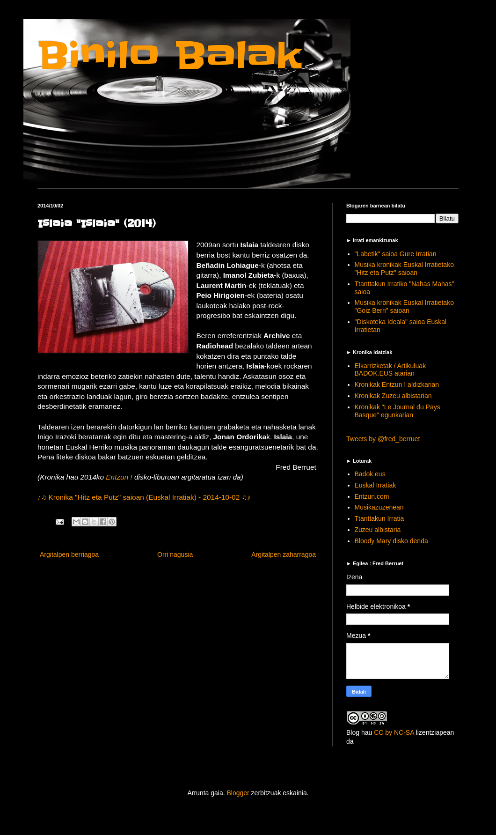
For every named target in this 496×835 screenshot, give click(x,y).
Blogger (237, 793)
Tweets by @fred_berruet (383, 439)
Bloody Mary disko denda (391, 541)
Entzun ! (120, 477)
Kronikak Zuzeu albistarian (393, 395)
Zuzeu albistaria (378, 529)
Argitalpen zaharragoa (283, 554)
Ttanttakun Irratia (379, 518)
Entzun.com (372, 496)
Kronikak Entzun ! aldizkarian (397, 384)
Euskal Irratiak (375, 485)
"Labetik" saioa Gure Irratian (396, 254)
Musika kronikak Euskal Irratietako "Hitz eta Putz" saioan (404, 268)
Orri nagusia (175, 554)
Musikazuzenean (379, 507)
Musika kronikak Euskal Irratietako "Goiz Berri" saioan (404, 306)
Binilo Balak (169, 55)
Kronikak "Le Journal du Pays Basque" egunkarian (397, 411)
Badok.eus (370, 474)
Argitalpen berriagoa (69, 554)
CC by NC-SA (394, 732)
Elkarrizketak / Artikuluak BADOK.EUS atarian (390, 369)
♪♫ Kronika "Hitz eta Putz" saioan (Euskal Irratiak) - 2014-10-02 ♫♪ (144, 497)
